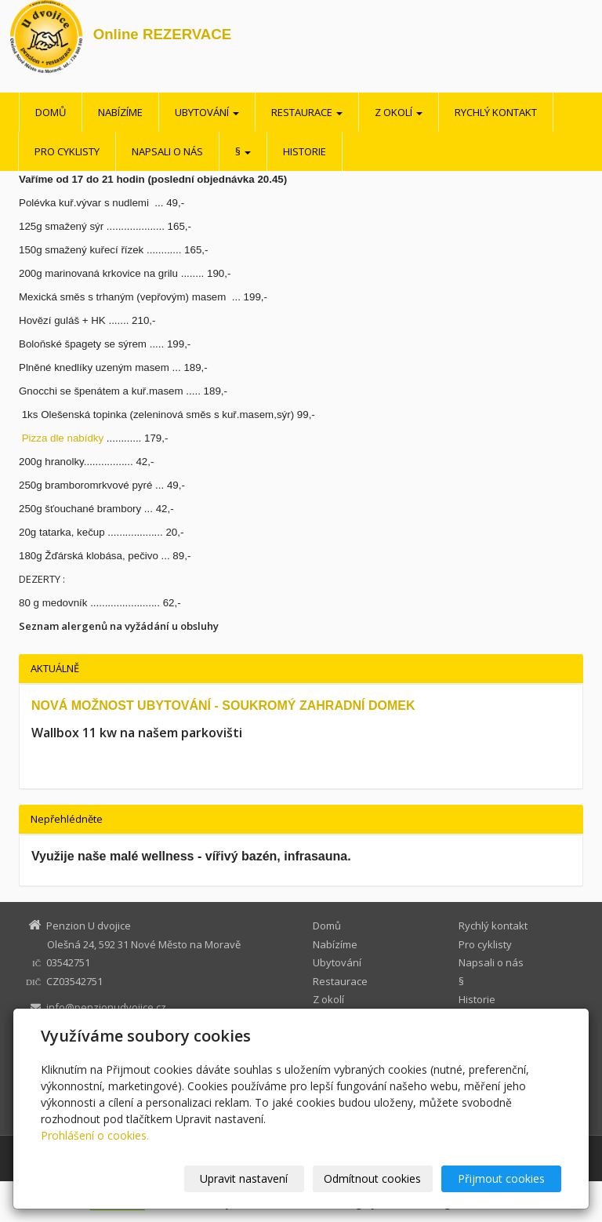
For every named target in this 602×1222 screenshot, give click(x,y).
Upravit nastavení (244, 1178)
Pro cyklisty (67, 151)
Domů (50, 112)
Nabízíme (120, 112)
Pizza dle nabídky (61, 438)
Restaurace (307, 112)
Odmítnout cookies (372, 1178)
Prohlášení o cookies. (95, 1135)
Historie (304, 151)
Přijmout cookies (501, 1178)
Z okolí (398, 112)
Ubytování (207, 112)
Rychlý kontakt (496, 112)
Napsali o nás (167, 151)
